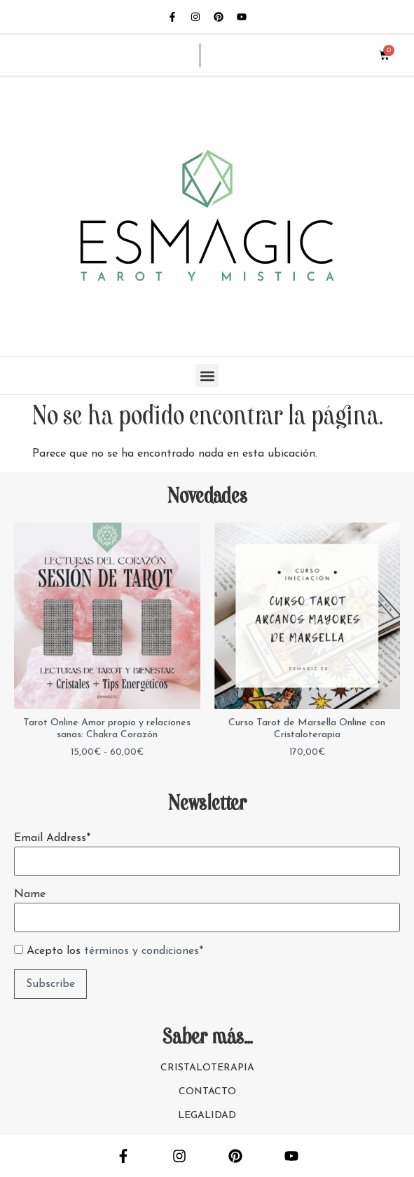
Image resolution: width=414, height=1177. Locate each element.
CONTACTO (207, 1092)
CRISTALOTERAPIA (207, 1068)
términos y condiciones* (143, 951)
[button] (207, 375)
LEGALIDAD (207, 1115)
